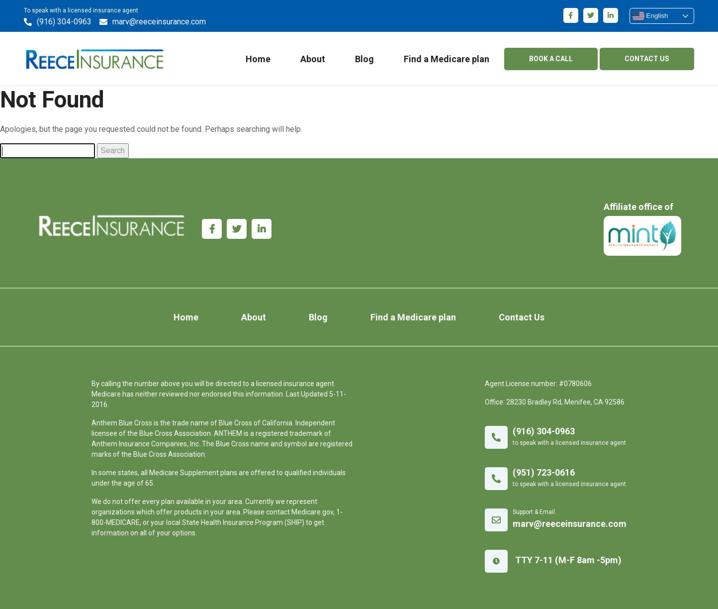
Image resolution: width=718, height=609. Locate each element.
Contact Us (521, 317)
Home (258, 59)
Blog (364, 59)
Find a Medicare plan (446, 59)
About (312, 59)
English (650, 16)
